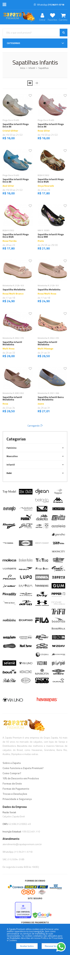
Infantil (32, 68)
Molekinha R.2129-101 (48, 285)
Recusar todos (52, 946)
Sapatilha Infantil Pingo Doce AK (16, 125)
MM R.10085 (44, 230)
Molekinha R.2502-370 (13, 338)
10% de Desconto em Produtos (21, 778)
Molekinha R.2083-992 (13, 393)
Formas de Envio (12, 784)
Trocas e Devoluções (15, 794)
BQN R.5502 (43, 175)
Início (22, 68)
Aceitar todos (27, 946)
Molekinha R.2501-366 (48, 393)
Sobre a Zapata (12, 763)
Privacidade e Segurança (17, 799)
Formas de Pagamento (16, 789)
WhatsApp (49, 4)
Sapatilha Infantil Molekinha (12, 343)
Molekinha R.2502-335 (48, 338)
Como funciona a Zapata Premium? (23, 768)
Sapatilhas (43, 68)
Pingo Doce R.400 (11, 120)
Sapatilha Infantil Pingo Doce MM (51, 235)
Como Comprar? (12, 773)
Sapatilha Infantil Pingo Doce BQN (51, 180)
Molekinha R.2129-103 (13, 285)
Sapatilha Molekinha (14, 289)
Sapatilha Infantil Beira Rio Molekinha (51, 398)
